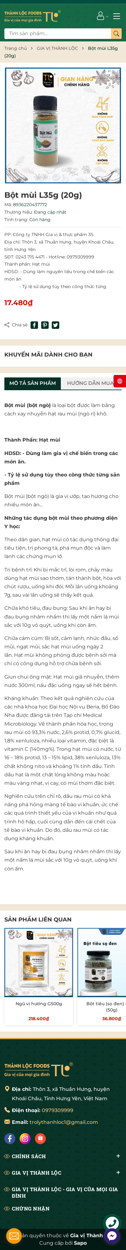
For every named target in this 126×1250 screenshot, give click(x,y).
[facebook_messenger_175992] (112, 1236)
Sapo (80, 1243)
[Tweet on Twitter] (55, 325)
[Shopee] (40, 1138)
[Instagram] (25, 1138)
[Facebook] (9, 1138)
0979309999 (57, 1110)
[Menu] (117, 16)
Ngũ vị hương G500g (39, 1003)
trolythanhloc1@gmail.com (64, 1122)
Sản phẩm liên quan (38, 919)
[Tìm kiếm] (116, 33)
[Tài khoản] (100, 15)
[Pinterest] (45, 325)
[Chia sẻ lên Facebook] (34, 325)
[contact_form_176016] (14, 1236)
